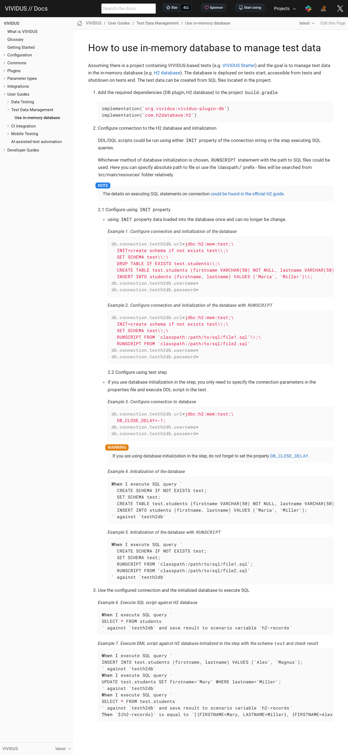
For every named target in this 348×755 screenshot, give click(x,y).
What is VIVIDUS (22, 31)
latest (304, 23)
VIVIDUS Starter (238, 65)
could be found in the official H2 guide (247, 193)
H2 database (167, 72)
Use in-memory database (37, 117)
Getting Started (21, 47)
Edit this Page (333, 23)
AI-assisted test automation (36, 141)
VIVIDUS (11, 23)
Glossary (15, 39)
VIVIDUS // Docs (26, 9)
